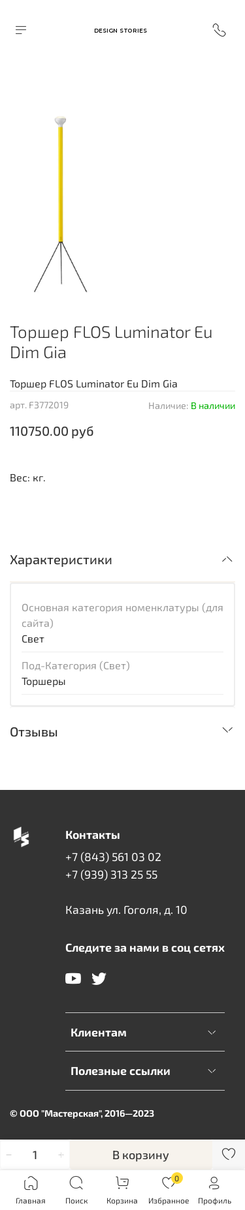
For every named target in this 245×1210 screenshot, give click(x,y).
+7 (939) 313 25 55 (111, 874)
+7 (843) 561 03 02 (113, 856)
